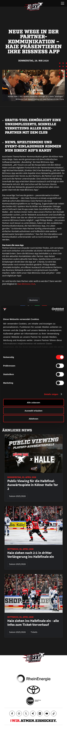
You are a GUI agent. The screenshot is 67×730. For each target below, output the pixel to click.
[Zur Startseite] (33, 6)
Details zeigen (51, 394)
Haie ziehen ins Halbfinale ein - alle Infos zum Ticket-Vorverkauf (33, 623)
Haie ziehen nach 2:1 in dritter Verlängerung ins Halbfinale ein (30, 555)
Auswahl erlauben (33, 410)
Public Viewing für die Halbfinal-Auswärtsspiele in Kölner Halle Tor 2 (32, 485)
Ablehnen (33, 419)
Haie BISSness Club (26, 283)
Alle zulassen (33, 402)
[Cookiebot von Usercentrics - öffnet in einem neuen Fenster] (52, 309)
